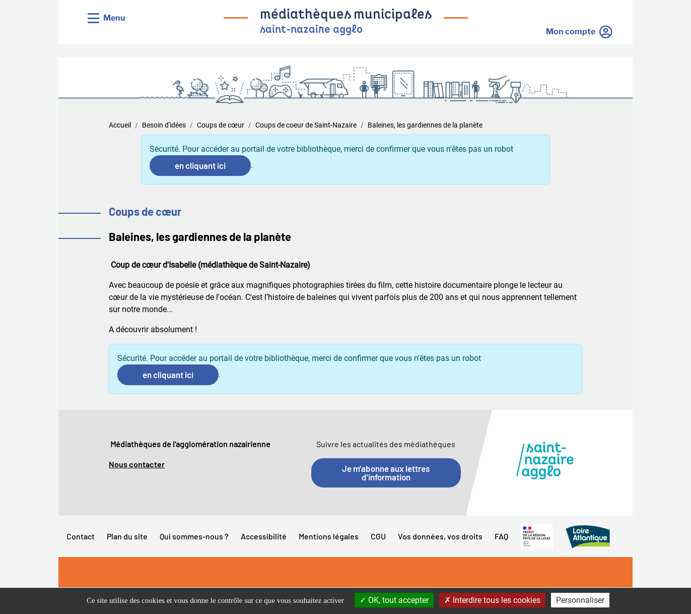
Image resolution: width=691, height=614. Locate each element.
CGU (378, 536)
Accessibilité (264, 536)
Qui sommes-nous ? (194, 536)
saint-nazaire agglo (311, 30)
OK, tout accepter (394, 600)
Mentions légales (329, 536)
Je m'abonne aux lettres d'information (386, 472)
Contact (80, 536)
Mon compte (570, 31)
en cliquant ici (200, 165)
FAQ (501, 536)
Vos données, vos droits (440, 536)
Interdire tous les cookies (492, 600)
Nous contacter (137, 464)
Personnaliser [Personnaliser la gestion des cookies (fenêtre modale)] (580, 600)
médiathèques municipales (346, 15)
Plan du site (127, 536)
